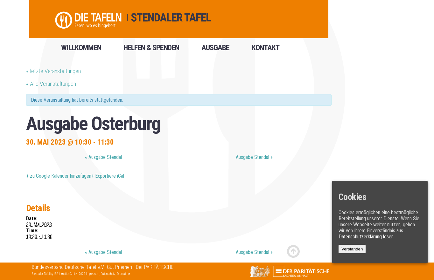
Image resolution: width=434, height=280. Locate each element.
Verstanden (352, 249)
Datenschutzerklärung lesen (366, 237)
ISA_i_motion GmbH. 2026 (70, 274)
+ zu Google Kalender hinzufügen (58, 176)
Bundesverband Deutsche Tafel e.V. (68, 267)
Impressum (92, 274)
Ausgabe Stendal (103, 157)
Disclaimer (123, 274)
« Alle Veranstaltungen (51, 83)
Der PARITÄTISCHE (154, 267)
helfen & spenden (151, 50)
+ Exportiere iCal (107, 176)
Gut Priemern (120, 267)
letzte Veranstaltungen (53, 71)
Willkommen (81, 50)
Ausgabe (215, 50)
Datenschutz (108, 274)
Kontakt (265, 50)
